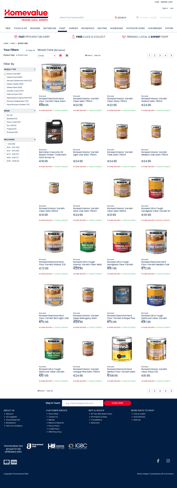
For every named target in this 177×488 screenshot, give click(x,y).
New (8, 28)
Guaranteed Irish (12, 420)
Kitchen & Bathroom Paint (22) (19, 80)
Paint (62, 28)
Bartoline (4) (12, 118)
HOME (157, 2)
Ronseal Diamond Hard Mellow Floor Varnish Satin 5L (121, 372)
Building (35, 28)
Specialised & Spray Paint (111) (19, 97)
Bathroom (49, 28)
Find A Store (52, 414)
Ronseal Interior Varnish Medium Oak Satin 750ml (154, 153)
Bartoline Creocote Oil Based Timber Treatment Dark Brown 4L (52, 155)
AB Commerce (167, 474)
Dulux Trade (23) (13, 122)
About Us (9, 414)
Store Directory (138, 417)
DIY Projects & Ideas (98, 417)
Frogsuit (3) (11, 129)
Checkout (166, 17)
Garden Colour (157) (15, 91)
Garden (73, 28)
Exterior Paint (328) (14, 87)
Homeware (116, 28)
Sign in (165, 8)
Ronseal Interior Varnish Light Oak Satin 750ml (86, 153)
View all (97, 55)
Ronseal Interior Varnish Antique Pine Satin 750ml (86, 370)
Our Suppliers (10, 417)
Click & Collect (139, 414)
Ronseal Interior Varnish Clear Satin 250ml (52, 210)
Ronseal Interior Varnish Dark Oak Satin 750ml (86, 210)
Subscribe (117, 403)
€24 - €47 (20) (13, 147)
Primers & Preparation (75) (17, 101)
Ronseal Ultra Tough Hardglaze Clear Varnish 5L (155, 210)
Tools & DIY (20, 28)
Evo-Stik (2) (11, 125)
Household (87, 28)
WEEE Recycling (54, 432)
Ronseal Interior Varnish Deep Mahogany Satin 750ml (86, 318)
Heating (102, 28)
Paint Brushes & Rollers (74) (18, 104)
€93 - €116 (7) (12, 157)
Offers (169, 28)
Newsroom (94, 423)
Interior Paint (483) (14, 77)
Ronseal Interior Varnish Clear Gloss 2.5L (154, 370)
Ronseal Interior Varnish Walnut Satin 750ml (154, 100)
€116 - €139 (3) (13, 161)
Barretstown (10, 423)
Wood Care (21, 55)
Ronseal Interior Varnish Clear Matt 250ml (120, 210)
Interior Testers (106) (15, 84)
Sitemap (136, 420)
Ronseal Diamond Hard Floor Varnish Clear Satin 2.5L (52, 101)
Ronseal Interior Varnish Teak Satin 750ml (120, 153)
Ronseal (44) (12, 132)
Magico (146, 474)
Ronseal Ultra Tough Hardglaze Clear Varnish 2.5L (120, 264)
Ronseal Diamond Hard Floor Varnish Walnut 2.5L (52, 263)
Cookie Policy (53, 429)
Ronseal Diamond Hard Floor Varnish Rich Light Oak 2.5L (54, 318)
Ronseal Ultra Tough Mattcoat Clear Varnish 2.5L (51, 372)
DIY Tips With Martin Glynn (100, 414)
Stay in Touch (53, 403)
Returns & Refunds (55, 423)
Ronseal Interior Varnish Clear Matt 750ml (86, 100)
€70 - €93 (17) (13, 154)
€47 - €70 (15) (13, 151)
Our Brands (155, 28)
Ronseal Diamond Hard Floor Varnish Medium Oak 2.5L (155, 264)
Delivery (51, 420)
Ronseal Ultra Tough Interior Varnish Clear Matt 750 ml (87, 264)
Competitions (95, 420)
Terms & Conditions (13, 426)
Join (171, 8)
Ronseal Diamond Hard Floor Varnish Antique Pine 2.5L (121, 318)
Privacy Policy (53, 426)
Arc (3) (9, 115)
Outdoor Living (135, 28)
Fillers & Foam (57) (14, 94)
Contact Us (52, 417)
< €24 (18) (11, 144)
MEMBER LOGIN (166, 2)
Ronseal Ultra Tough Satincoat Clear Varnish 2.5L (154, 318)
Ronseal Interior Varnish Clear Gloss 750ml (120, 100)
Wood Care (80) (13, 74)
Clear (30, 50)
